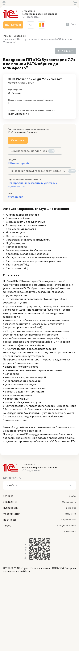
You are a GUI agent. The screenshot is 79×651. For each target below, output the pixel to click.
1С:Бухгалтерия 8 (18, 163)
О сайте (72, 496)
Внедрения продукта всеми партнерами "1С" (41, 171)
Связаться (17, 140)
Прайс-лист (70, 508)
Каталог (8, 496)
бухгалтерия (15, 197)
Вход (73, 24)
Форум (7, 525)
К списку (67, 51)
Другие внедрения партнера (33, 151)
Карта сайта (70, 532)
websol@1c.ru (23, 571)
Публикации (10, 507)
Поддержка (70, 514)
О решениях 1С (69, 502)
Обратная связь (68, 520)
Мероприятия (11, 513)
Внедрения (20, 36)
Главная (7, 36)
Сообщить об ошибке (66, 526)
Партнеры (9, 519)
